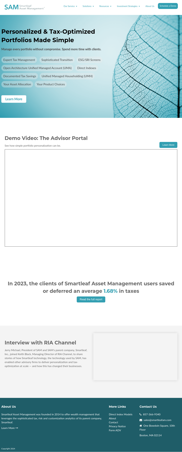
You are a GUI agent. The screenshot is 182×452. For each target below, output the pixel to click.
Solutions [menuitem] (87, 6)
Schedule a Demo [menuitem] (168, 5)
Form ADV (115, 430)
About (113, 418)
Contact (113, 422)
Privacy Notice (117, 426)
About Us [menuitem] (149, 6)
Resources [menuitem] (104, 6)
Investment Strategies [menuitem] (127, 6)
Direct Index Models (120, 414)
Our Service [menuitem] (69, 6)
